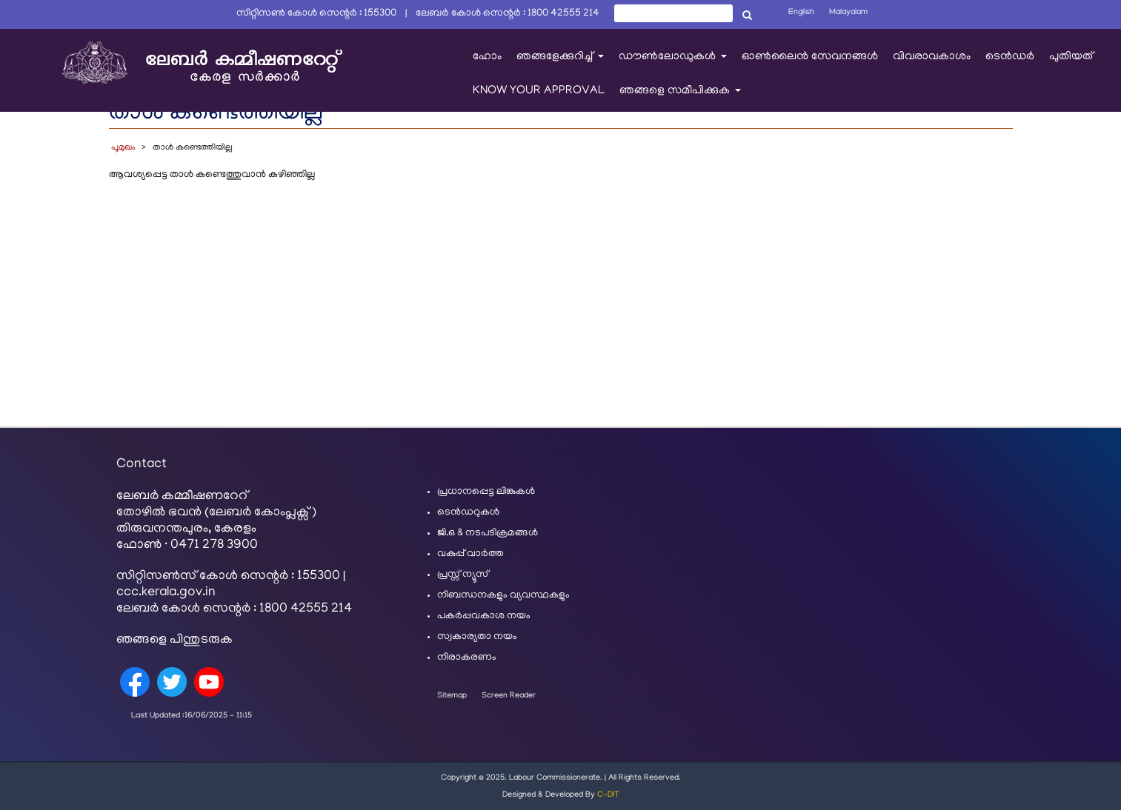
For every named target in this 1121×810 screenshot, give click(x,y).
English (801, 12)
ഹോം (487, 57)
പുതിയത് (1071, 57)
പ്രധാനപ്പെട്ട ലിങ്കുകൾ (486, 492)
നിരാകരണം (466, 657)
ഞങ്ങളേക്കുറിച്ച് (563, 64)
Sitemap (452, 696)
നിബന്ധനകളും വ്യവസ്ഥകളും (503, 595)
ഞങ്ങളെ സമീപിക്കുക (683, 98)
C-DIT (608, 795)
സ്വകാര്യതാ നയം (477, 637)
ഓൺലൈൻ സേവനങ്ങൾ (810, 57)
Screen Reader (509, 696)
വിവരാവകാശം (932, 57)
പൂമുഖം (123, 148)
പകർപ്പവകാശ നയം (483, 616)
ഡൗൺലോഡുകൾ (676, 64)
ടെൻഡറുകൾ (468, 512)
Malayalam (848, 12)
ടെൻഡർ (1009, 57)
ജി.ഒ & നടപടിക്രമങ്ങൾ (487, 533)
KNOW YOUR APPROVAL (539, 91)
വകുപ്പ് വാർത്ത (470, 554)
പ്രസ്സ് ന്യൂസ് (462, 574)
